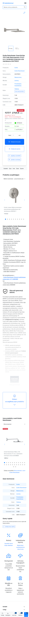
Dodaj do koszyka (14, 142)
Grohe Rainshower (20, 71)
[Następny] (24, 200)
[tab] (5, 219)
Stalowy (17, 89)
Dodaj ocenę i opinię (9, 526)
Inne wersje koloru (19, 91)
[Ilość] (15, 135)
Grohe (16, 67)
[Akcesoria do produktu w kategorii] (14, 178)
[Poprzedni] (4, 200)
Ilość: (10, 135)
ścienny (17, 80)
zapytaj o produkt (14, 155)
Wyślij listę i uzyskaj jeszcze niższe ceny (20, 547)
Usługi (4, 609)
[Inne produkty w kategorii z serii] (14, 424)
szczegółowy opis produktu (14, 400)
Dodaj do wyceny (14, 149)
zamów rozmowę (14, 159)
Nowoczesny (18, 77)
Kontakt (5, 606)
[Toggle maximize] (24, 13)
